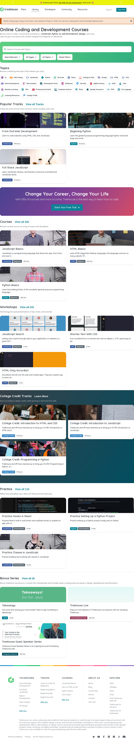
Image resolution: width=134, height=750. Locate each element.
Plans (23, 9)
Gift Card (91, 702)
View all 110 (22, 489)
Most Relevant (11, 57)
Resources (82, 9)
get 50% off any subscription (70, 3)
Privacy (28, 737)
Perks (112, 691)
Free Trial (121, 10)
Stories (91, 694)
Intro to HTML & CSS (70, 687)
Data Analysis (24, 702)
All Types (30, 57)
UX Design (23, 706)
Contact (91, 698)
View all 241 (27, 307)
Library (35, 9)
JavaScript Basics (69, 683)
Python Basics (67, 691)
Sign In (109, 9)
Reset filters (64, 57)
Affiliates (113, 687)
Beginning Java (47, 697)
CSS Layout (66, 694)
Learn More (41, 396)
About (90, 683)
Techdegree (49, 9)
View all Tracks (35, 104)
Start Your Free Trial (67, 207)
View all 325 (22, 221)
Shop (112, 694)
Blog (90, 687)
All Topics (47, 57)
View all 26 (28, 578)
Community (66, 9)
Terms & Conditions (15, 737)
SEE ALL (23, 711)
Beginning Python (48, 690)
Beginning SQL (47, 693)
